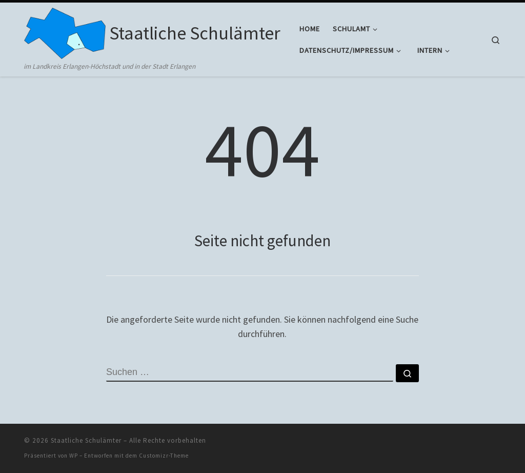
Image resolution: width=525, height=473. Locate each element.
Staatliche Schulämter (86, 440)
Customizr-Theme (164, 455)
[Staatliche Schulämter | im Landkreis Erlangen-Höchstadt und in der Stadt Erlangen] (65, 31)
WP (73, 455)
